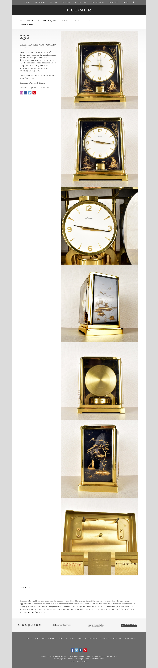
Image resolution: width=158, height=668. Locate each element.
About (29, 639)
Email (21, 92)
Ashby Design (82, 661)
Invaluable (95, 625)
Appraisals (76, 639)
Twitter (29, 92)
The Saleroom (129, 625)
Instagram (80, 650)
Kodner (79, 10)
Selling (63, 639)
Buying (52, 639)
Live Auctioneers (62, 625)
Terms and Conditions (36, 612)
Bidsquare (29, 625)
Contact (130, 639)
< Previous (23, 25)
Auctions (40, 639)
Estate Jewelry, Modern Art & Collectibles (60, 20)
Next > (31, 25)
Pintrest (34, 92)
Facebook (25, 92)
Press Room (91, 639)
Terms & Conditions (111, 639)
